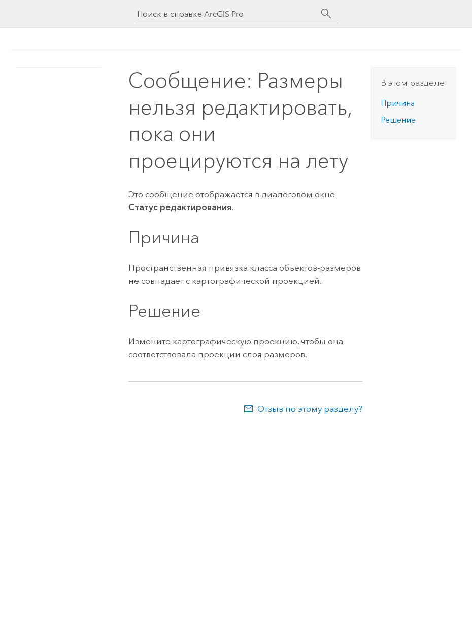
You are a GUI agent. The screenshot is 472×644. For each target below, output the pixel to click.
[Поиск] (326, 14)
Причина (398, 103)
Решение (398, 120)
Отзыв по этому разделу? (309, 409)
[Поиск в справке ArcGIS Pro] (225, 14)
